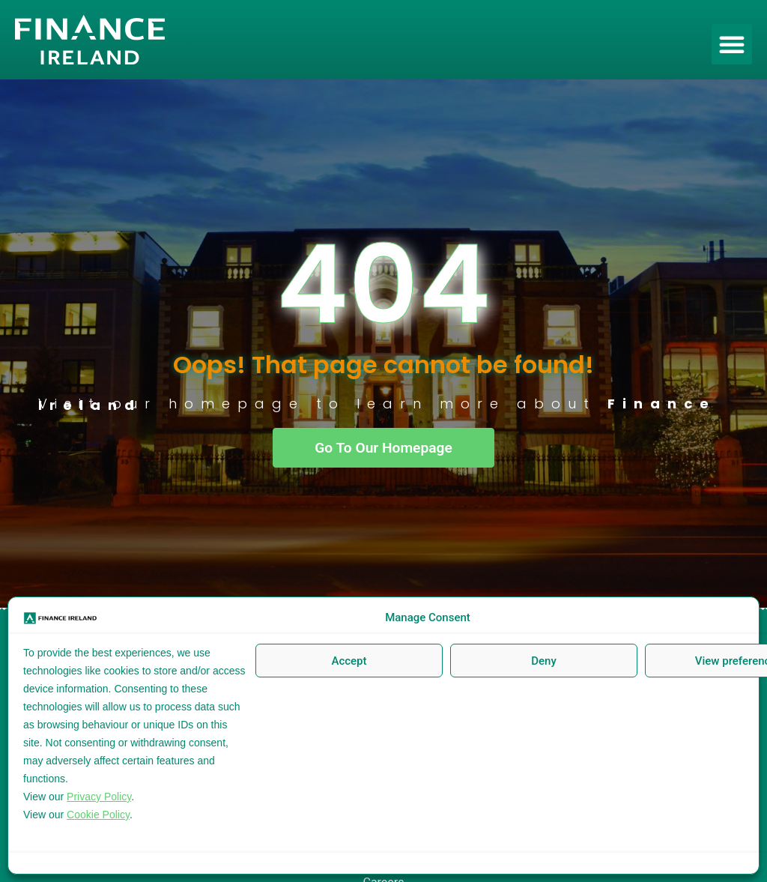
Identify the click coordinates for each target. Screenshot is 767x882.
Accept (348, 661)
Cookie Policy (98, 815)
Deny (544, 661)
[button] (732, 44)
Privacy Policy (99, 797)
